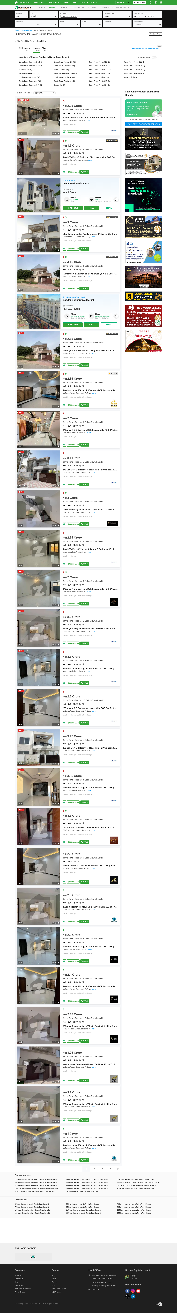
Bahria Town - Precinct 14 (99, 85)
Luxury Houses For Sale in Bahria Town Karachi (83, 1191)
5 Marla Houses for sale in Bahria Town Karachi (83, 1204)
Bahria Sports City (27, 70)
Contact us (19, 1279)
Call (84, 132)
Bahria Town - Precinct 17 (100, 70)
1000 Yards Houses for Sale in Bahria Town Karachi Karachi (36, 1188)
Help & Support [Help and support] (20, 1285)
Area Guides (54, 2)
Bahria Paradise (61, 70)
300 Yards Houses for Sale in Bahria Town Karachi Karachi (87, 1185)
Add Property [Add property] (56, 1292)
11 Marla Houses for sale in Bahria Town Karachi (83, 1210)
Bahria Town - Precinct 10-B (65, 73)
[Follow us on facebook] (128, 1293)
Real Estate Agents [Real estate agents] (59, 1289)
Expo (53, 1285)
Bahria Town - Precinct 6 (64, 81)
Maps (75, 2)
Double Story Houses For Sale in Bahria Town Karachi (136, 1185)
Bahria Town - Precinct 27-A (135, 70)
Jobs (16, 1282)
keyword (108, 22)
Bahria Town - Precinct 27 (65, 62)
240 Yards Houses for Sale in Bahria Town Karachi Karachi (36, 1185)
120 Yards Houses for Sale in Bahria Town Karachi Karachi (36, 1180)
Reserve (73, 208)
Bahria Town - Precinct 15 (100, 66)
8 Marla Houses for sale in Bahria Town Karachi (83, 1207)
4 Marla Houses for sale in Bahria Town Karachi (32, 1204)
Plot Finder (39, 2)
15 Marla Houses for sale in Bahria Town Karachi (134, 1213)
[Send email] (64, 132)
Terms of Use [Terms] (20, 1292)
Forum (54, 1282)
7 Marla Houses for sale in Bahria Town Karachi (32, 1207)
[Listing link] (68, 117)
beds (62, 22)
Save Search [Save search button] (155, 34)
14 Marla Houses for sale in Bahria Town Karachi (83, 1213)
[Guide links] (143, 108)
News (54, 1279)
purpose (19, 13)
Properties (25, 2)
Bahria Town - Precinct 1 (64, 66)
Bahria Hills (59, 85)
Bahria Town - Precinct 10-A (30, 85)
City (32, 13)
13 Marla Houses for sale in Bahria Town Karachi (32, 1213)
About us (18, 1275)
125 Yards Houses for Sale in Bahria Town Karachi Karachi (87, 1182)
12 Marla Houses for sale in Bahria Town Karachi (134, 1210)
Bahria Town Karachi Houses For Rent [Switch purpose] (144, 49)
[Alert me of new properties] (143, 124)
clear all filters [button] (41, 41)
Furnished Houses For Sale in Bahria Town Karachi (135, 1188)
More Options (138, 22)
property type (109, 13)
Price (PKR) (19, 22)
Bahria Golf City (130, 77)
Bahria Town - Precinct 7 (99, 73)
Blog (66, 2)
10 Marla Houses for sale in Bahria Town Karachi (32, 1210)
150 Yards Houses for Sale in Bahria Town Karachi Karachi (87, 1180)
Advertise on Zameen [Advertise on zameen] (23, 1289)
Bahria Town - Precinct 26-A (135, 66)
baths (84, 22)
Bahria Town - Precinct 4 (64, 77)
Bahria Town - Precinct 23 (134, 62)
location (63, 13)
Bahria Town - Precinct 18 (99, 81)
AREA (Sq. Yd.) (138, 13)
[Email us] (106, 1290)
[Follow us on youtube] (139, 1293)
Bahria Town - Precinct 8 (29, 77)
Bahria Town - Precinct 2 (29, 73)
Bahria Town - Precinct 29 (134, 73)
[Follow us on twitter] (128, 1299)
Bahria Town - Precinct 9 (99, 77)
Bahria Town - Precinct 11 (30, 66)
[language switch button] (150, 2)
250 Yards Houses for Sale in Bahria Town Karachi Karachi (138, 1182)
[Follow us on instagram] (133, 1293)
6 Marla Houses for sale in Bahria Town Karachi (134, 1204)
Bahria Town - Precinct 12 (30, 62)
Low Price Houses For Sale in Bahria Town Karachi (135, 1180)
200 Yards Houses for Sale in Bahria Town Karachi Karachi (36, 1182)
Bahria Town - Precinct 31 (30, 81)
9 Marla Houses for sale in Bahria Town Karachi (134, 1207)
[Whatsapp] (73, 132)
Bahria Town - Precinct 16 (100, 62)
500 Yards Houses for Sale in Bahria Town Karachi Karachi (87, 1188)
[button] (21, 16)
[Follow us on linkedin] (133, 1299)
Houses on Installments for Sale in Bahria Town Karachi (34, 1191)
